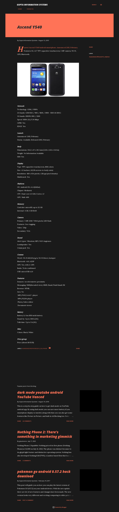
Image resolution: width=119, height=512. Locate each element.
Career (19, 9)
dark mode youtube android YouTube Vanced (40, 394)
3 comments (27, 460)
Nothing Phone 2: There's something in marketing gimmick (44, 434)
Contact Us (29, 9)
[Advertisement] (45, 364)
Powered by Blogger (59, 507)
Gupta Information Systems (32, 4)
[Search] (94, 5)
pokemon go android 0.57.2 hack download (43, 473)
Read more (70, 421)
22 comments (27, 421)
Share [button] (91, 47)
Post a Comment (28, 500)
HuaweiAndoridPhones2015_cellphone (99, 57)
